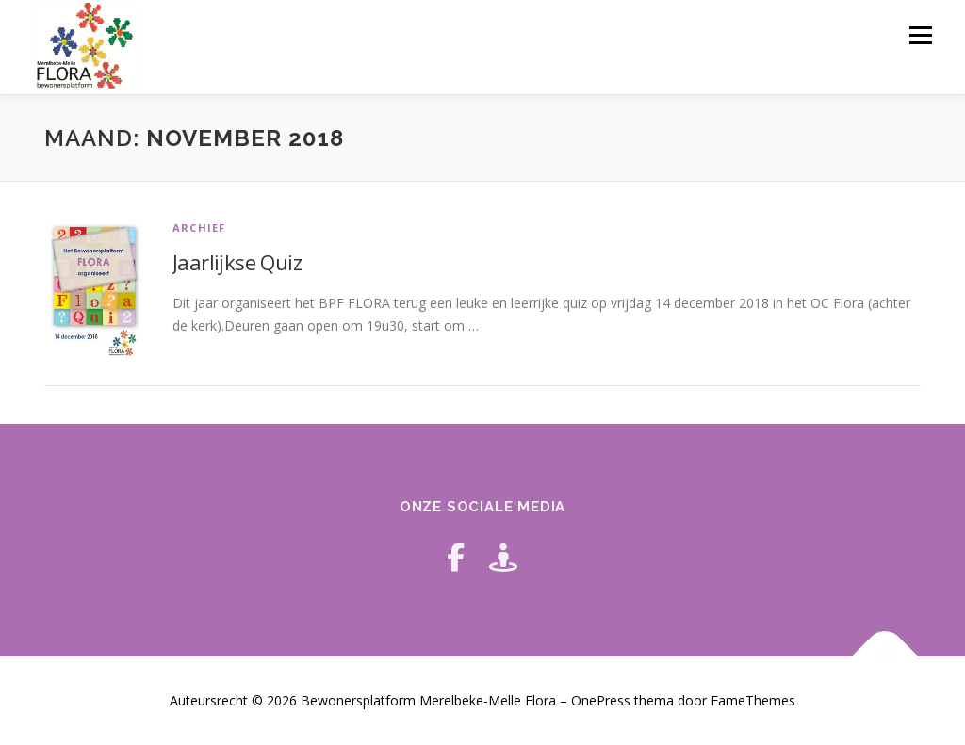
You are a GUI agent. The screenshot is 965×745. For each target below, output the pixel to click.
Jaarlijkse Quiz (237, 262)
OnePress (600, 700)
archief (198, 227)
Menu (920, 35)
